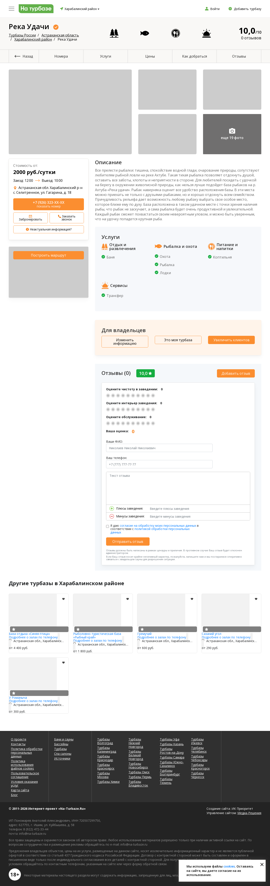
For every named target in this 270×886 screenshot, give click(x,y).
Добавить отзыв (236, 372)
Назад (28, 56)
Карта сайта (20, 789)
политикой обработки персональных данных (150, 529)
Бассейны (61, 743)
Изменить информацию (125, 342)
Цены (150, 56)
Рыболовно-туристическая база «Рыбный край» (97, 634)
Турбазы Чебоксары (199, 757)
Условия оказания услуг (24, 782)
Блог (14, 794)
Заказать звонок (66, 217)
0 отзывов (251, 37)
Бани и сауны (63, 738)
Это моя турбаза (178, 340)
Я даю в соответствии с (154, 528)
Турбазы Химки (108, 780)
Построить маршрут (48, 255)
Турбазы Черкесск (197, 774)
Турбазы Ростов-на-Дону (172, 749)
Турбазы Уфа (169, 738)
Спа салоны (62, 752)
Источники (62, 757)
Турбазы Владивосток (138, 782)
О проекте (18, 738)
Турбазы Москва (103, 774)
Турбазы (60, 748)
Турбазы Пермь (140, 776)
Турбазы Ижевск (197, 740)
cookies (229, 866)
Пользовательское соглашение (25, 774)
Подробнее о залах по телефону (33, 636)
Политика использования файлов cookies (22, 763)
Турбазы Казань (172, 743)
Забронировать (30, 218)
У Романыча (18, 696)
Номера (61, 56)
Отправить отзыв (127, 540)
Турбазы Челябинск (199, 748)
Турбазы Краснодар (105, 757)
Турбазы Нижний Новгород (135, 741)
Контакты (18, 743)
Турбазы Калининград (106, 748)
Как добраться (194, 56)
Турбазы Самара (172, 756)
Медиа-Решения (249, 812)
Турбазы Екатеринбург (170, 771)
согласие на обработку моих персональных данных (158, 524)
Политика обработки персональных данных (26, 751)
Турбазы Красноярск (105, 765)
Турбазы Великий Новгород (135, 754)
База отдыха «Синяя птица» (29, 633)
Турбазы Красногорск (200, 765)
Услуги (105, 56)
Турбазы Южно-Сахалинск (172, 763)
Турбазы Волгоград (105, 740)
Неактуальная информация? (49, 229)
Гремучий (144, 633)
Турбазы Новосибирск (138, 764)
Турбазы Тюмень (166, 779)
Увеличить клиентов (231, 340)
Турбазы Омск (139, 771)
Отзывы (239, 56)
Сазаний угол (211, 633)
